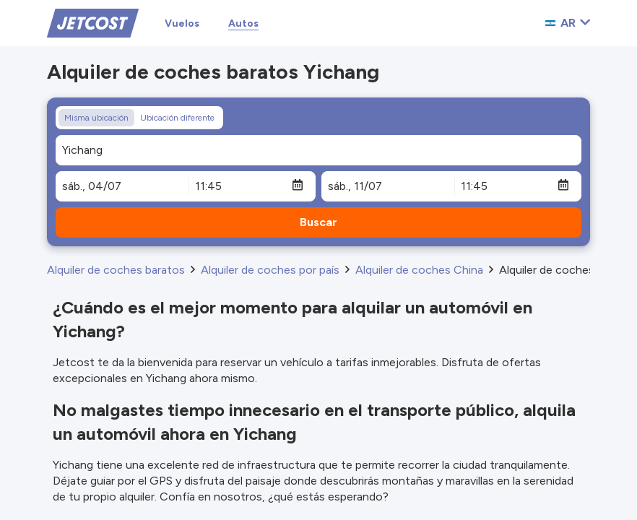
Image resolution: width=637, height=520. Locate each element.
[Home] (93, 22)
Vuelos (182, 23)
